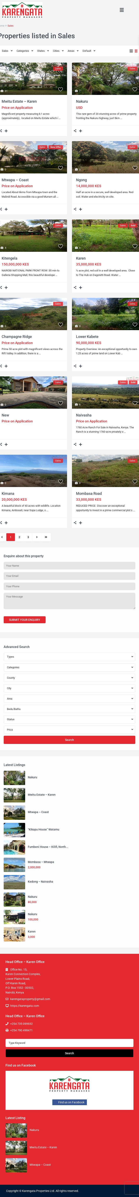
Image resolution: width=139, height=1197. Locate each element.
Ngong (81, 180)
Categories (23, 50)
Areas (71, 50)
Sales (5, 50)
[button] (121, 10)
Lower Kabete (87, 336)
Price (10, 729)
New (5, 415)
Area (9, 698)
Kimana (8, 493)
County (11, 677)
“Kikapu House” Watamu (43, 829)
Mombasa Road (89, 493)
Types (10, 656)
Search (69, 739)
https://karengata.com (24, 1005)
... (60, 118)
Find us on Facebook (69, 1102)
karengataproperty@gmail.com (30, 999)
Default (87, 50)
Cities (56, 50)
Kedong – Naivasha (40, 881)
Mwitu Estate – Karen (19, 101)
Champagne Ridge (17, 336)
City (9, 688)
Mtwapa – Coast (15, 180)
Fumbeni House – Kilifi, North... (48, 846)
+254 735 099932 (21, 1023)
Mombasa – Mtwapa (41, 862)
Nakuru (82, 101)
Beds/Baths (14, 709)
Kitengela (9, 258)
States (41, 50)
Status (11, 719)
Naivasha (84, 415)
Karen (81, 258)
